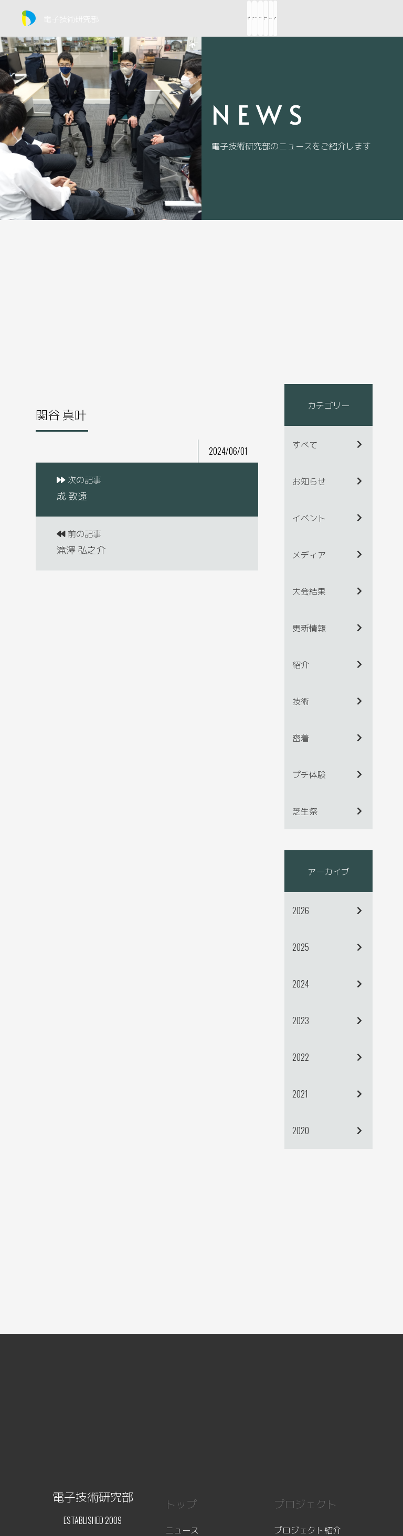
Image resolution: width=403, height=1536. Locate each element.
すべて (304, 444)
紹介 (300, 664)
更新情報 (309, 627)
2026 (300, 910)
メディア (309, 554)
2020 (300, 1130)
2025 (300, 947)
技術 (300, 701)
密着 (300, 737)
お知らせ (309, 481)
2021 (300, 1094)
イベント (309, 517)
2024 (300, 984)
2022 (300, 1057)
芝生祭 (304, 811)
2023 (300, 1020)
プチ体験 (309, 774)
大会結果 (309, 591)
